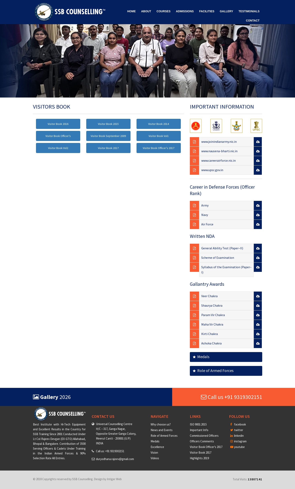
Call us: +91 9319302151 (110, 451)
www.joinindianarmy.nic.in (219, 142)
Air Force (207, 224)
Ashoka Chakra (211, 343)
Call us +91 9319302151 (231, 397)
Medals (201, 356)
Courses (164, 11)
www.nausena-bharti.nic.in (219, 151)
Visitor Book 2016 (58, 124)
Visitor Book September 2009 (108, 136)
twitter (236, 430)
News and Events (162, 430)
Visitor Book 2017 (108, 148)
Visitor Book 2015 (108, 124)
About (146, 11)
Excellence (157, 447)
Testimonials (248, 11)
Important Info (199, 430)
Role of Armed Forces (213, 370)
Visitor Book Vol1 (159, 136)
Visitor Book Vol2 (58, 148)
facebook (238, 424)
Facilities (206, 11)
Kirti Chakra (209, 334)
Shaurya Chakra (211, 305)
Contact (252, 20)
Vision (154, 452)
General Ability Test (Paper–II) (222, 248)
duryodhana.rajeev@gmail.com (115, 459)
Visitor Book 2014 (158, 124)
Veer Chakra (209, 296)
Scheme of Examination (217, 258)
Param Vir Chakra (213, 315)
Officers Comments (202, 441)
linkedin (237, 436)
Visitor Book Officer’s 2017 (158, 148)
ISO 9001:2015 (198, 424)
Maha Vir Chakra (212, 324)
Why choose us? (161, 424)
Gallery (226, 11)
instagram (238, 441)
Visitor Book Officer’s (58, 136)
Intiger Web (114, 479)
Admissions (185, 11)
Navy (204, 215)
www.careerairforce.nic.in (218, 160)
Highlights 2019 (199, 458)
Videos (155, 458)
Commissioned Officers (204, 436)
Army (205, 205)
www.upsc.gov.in (212, 170)
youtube (237, 447)
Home (131, 11)
